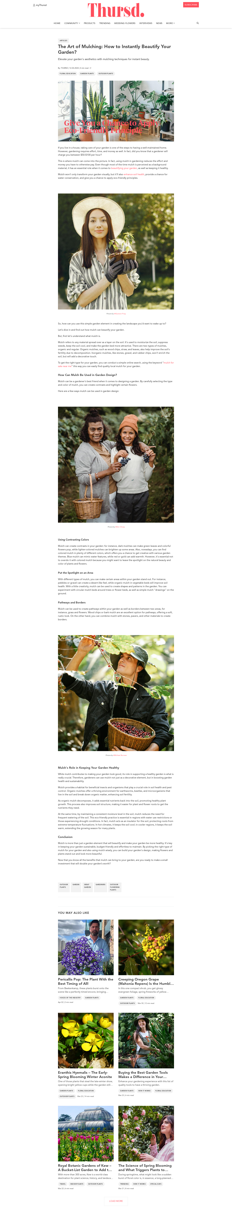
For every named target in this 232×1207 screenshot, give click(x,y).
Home (57, 23)
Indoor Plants (76, 1184)
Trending (105, 23)
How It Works (144, 1091)
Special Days (155, 1184)
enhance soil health (134, 174)
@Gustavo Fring (120, 314)
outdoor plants (64, 886)
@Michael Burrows (120, 755)
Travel (63, 1184)
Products (89, 23)
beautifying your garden (124, 168)
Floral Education (68, 73)
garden (76, 884)
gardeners (100, 884)
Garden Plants (87, 73)
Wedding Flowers (124, 23)
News (159, 23)
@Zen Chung (120, 527)
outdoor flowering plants (115, 887)
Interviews (145, 23)
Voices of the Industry (70, 998)
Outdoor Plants (106, 73)
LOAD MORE (116, 1201)
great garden (87, 886)
